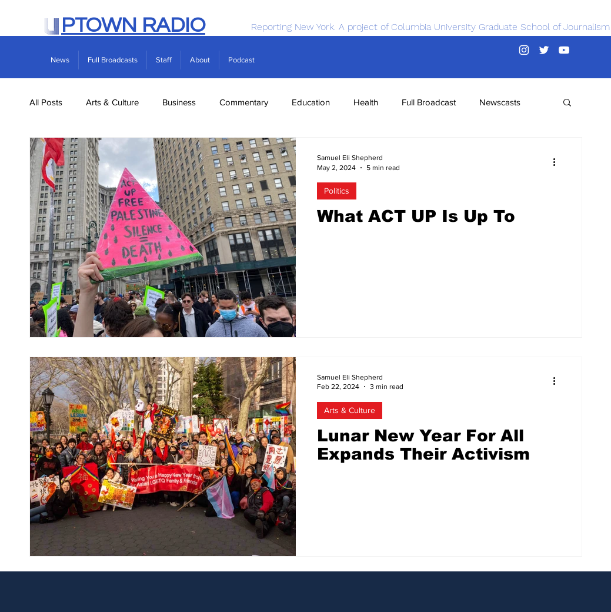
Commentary (243, 102)
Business (179, 102)
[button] (567, 103)
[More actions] (559, 162)
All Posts (45, 102)
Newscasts (499, 102)
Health (365, 102)
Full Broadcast (429, 102)
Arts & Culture (112, 102)
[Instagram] (523, 50)
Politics (336, 190)
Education (311, 102)
